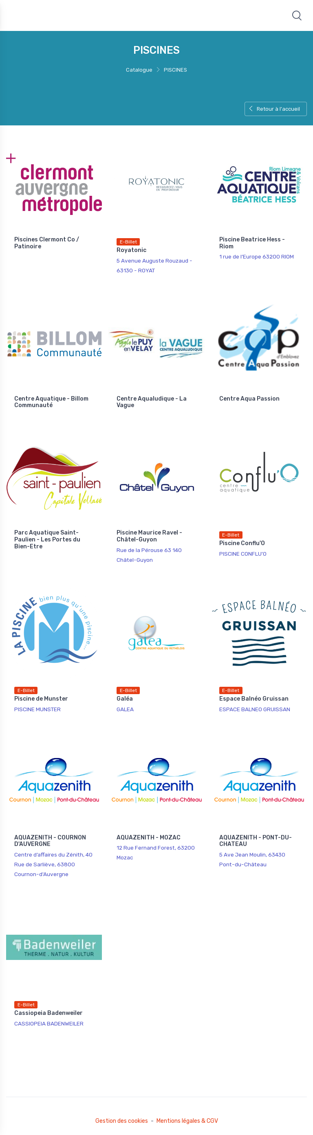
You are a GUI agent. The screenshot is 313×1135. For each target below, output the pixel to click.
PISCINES (175, 70)
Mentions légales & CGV (187, 1120)
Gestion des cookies (121, 1120)
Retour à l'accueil (274, 109)
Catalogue (139, 70)
